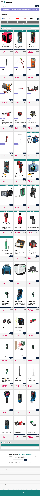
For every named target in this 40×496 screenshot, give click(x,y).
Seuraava (8, 28)
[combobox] (18, 6)
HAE (37, 6)
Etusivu (2, 12)
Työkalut (5, 12)
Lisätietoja (36, 463)
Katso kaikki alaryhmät (20, 23)
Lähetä (25, 460)
